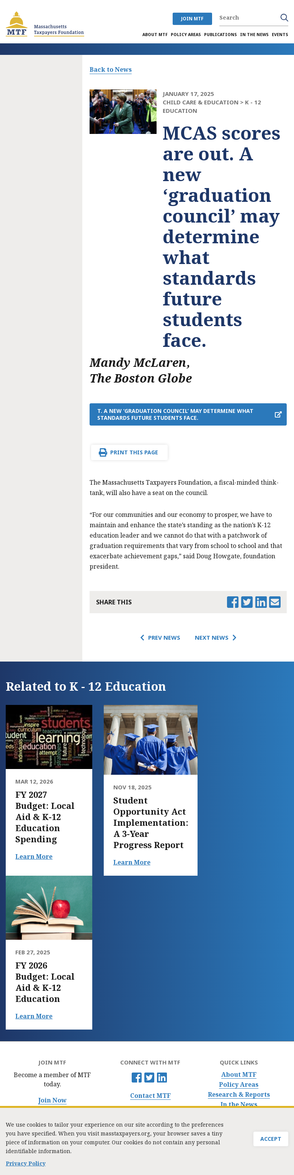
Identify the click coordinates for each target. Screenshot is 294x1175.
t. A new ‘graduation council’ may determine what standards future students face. (175, 414)
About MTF (238, 1075)
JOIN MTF (192, 18)
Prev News (164, 637)
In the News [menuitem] (254, 34)
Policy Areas (238, 1085)
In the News (238, 1105)
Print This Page (134, 452)
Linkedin (162, 1078)
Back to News (111, 69)
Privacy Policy (26, 1165)
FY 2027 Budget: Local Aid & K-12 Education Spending (45, 817)
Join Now (52, 1100)
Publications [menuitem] (220, 34)
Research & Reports (239, 1095)
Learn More (33, 856)
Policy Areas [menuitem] (186, 34)
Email (275, 602)
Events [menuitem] (280, 34)
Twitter (149, 1078)
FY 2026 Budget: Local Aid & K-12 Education (45, 982)
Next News (212, 637)
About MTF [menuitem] (155, 34)
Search (284, 18)
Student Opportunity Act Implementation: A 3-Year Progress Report (150, 822)
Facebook (136, 1078)
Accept (270, 1148)
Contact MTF (150, 1096)
